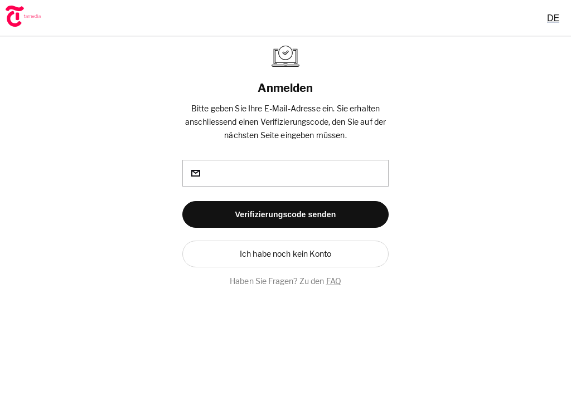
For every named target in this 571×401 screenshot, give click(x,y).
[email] (285, 173)
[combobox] (553, 17)
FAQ (333, 281)
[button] (285, 214)
